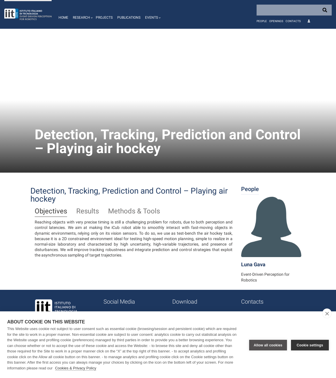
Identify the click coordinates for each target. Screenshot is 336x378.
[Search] (294, 10)
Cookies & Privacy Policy (75, 368)
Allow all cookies (268, 345)
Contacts (293, 21)
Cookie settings (310, 345)
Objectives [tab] (51, 211)
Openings (276, 21)
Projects (104, 18)
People (262, 21)
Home (63, 18)
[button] (82, 14)
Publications (128, 18)
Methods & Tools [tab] (134, 211)
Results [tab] (87, 211)
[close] (327, 313)
